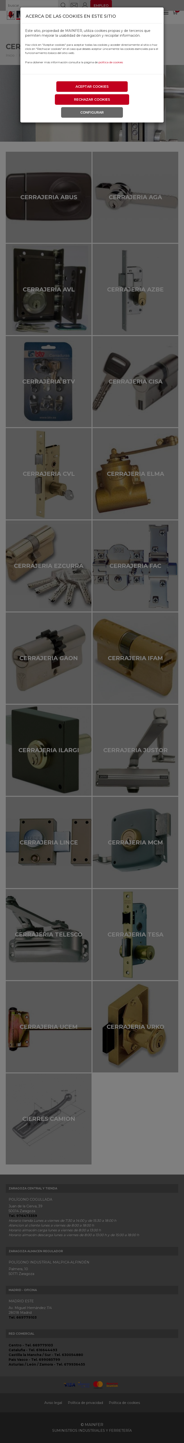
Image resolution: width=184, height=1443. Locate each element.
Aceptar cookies (92, 86)
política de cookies (110, 62)
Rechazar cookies (92, 99)
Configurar (92, 112)
